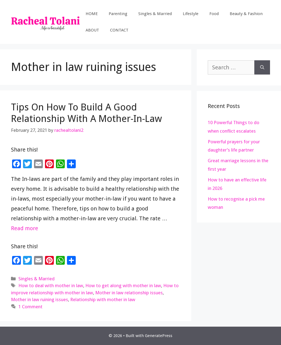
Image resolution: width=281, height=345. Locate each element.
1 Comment (30, 306)
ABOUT (92, 30)
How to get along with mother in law (123, 285)
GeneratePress (158, 335)
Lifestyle (190, 13)
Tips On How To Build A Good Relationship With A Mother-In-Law (86, 112)
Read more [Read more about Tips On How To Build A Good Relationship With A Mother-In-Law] (24, 228)
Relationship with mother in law (102, 299)
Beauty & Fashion (246, 13)
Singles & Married (155, 13)
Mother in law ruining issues (39, 299)
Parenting (118, 13)
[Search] (262, 67)
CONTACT (119, 30)
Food (214, 13)
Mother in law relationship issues (129, 292)
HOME (92, 13)
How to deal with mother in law (50, 285)
